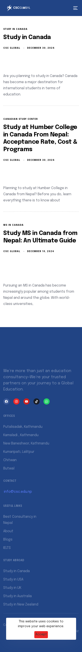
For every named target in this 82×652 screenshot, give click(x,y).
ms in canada (13, 225)
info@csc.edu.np (18, 492)
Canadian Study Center (20, 119)
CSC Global (11, 48)
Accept (41, 634)
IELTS (7, 548)
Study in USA (13, 579)
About (8, 531)
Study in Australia (17, 596)
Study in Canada (15, 29)
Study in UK (12, 588)
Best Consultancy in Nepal (19, 520)
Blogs (7, 539)
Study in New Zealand (20, 604)
